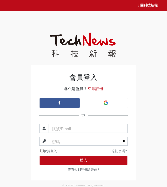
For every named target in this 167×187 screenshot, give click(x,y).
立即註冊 (95, 88)
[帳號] (88, 128)
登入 (83, 160)
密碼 (56, 142)
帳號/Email (61, 129)
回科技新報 (147, 5)
